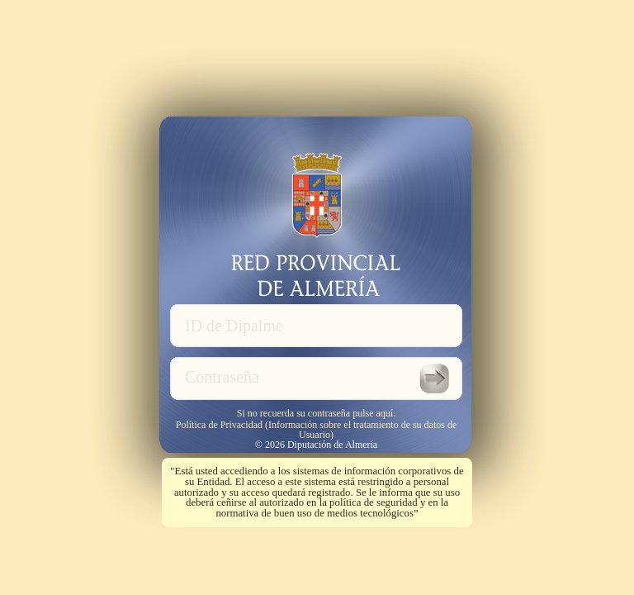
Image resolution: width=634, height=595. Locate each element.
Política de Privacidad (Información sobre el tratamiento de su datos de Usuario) (316, 429)
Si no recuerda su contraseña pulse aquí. (316, 412)
